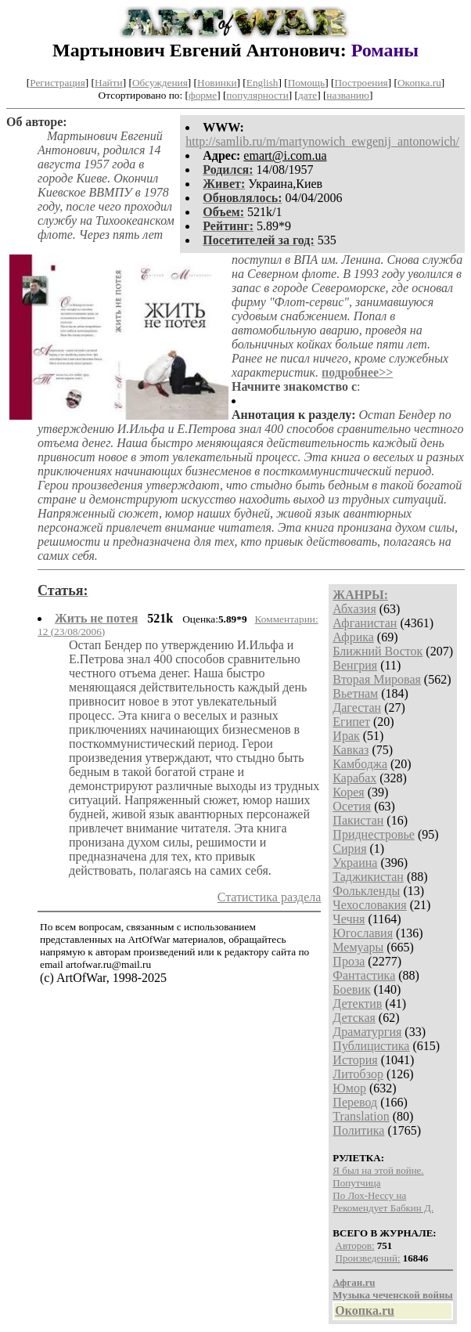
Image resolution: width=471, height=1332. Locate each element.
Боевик (351, 989)
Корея (348, 792)
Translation (361, 1116)
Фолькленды (366, 890)
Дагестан (357, 707)
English (262, 82)
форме (203, 95)
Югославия (363, 933)
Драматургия (367, 1031)
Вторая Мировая (377, 679)
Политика (358, 1130)
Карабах (354, 778)
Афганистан (365, 623)
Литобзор (358, 1074)
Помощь (306, 82)
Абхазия (354, 608)
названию (347, 95)
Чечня (349, 919)
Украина (355, 862)
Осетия (352, 806)
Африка (353, 637)
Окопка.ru (419, 82)
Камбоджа (360, 764)
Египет (351, 721)
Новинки (216, 82)
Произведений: (368, 1258)
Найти (109, 82)
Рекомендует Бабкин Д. (383, 1208)
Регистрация (57, 82)
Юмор (349, 1088)
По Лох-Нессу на (369, 1195)
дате (307, 95)
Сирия (349, 848)
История (355, 1060)
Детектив (357, 1003)
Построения (360, 82)
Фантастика (364, 975)
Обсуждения (160, 82)
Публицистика (371, 1045)
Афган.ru (354, 1282)
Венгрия (355, 665)
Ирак (346, 735)
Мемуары (358, 947)
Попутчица (356, 1183)
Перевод (355, 1102)
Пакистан (358, 820)
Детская (354, 1017)
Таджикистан (368, 876)
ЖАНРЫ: (360, 594)
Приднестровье (374, 834)
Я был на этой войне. (378, 1170)
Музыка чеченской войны (392, 1295)
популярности (257, 95)
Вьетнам (355, 693)
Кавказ (351, 749)
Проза (349, 961)
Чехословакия (369, 904)
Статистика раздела (270, 897)
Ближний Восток (377, 651)
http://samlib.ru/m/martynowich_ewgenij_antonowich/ (322, 141)
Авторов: (355, 1245)
